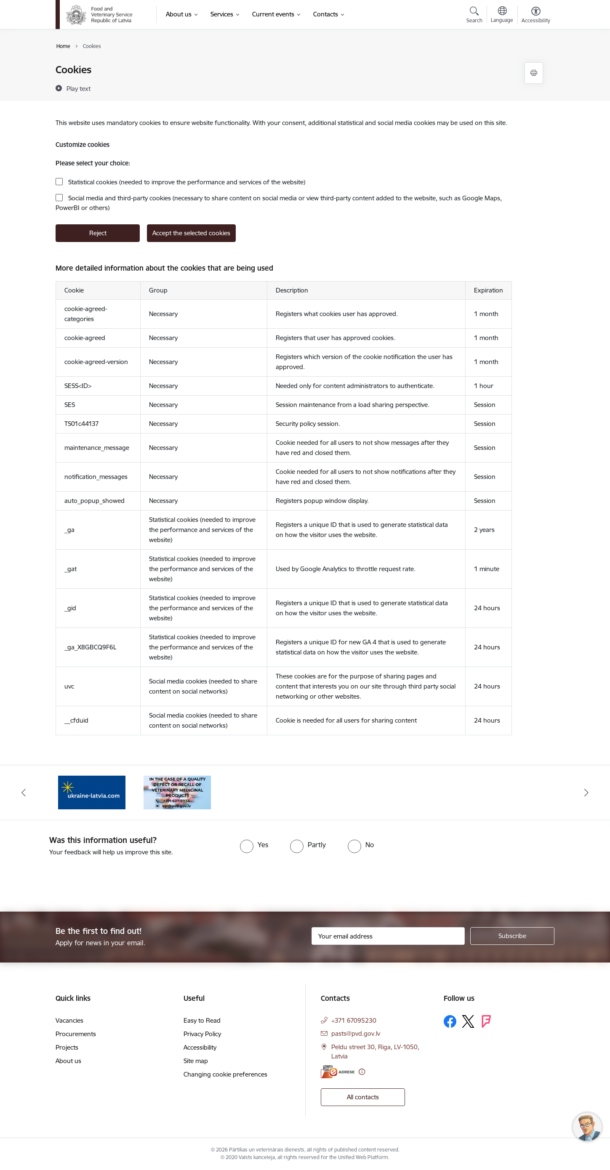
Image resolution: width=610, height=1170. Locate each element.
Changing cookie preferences (225, 1074)
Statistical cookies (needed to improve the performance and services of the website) (186, 182)
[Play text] (79, 88)
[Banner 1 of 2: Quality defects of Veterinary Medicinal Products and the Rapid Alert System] (177, 792)
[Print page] (534, 73)
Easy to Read (202, 1020)
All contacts (363, 1097)
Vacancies (69, 1020)
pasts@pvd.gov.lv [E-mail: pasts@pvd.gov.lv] (355, 1033)
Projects (67, 1047)
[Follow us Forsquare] (486, 1021)
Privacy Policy (202, 1034)
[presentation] (70, 880)
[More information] (362, 1072)
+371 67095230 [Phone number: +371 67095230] (353, 1020)
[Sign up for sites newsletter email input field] (388, 936)
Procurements (76, 1034)
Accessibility (200, 1047)
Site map (196, 1061)
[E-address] (337, 1072)
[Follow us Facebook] (450, 1021)
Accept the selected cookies (191, 233)
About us (68, 1061)
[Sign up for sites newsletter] (512, 936)
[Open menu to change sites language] (502, 15)
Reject (98, 233)
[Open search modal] (474, 16)
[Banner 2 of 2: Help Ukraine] (91, 792)
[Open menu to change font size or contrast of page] (535, 16)
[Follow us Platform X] (468, 1021)
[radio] (254, 845)
